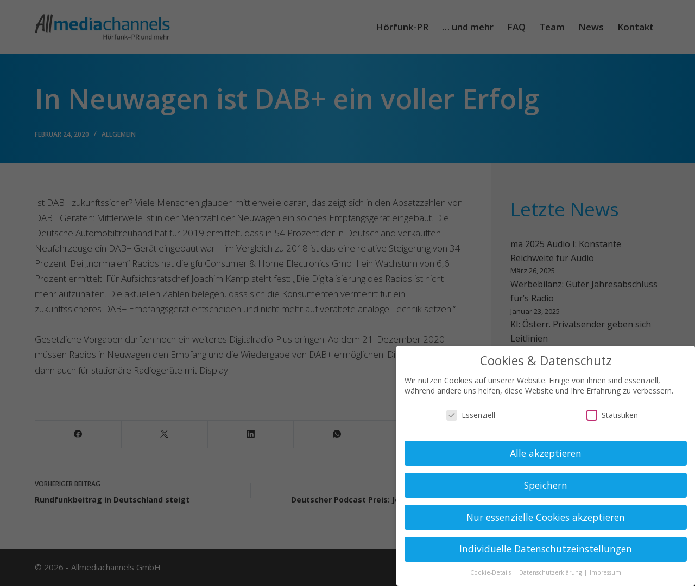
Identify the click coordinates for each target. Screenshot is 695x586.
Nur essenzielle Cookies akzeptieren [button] (545, 517)
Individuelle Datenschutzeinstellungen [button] (545, 548)
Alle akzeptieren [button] (546, 453)
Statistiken (612, 415)
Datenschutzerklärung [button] (551, 572)
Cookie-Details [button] (491, 572)
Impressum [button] (605, 572)
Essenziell (470, 415)
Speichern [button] (545, 485)
